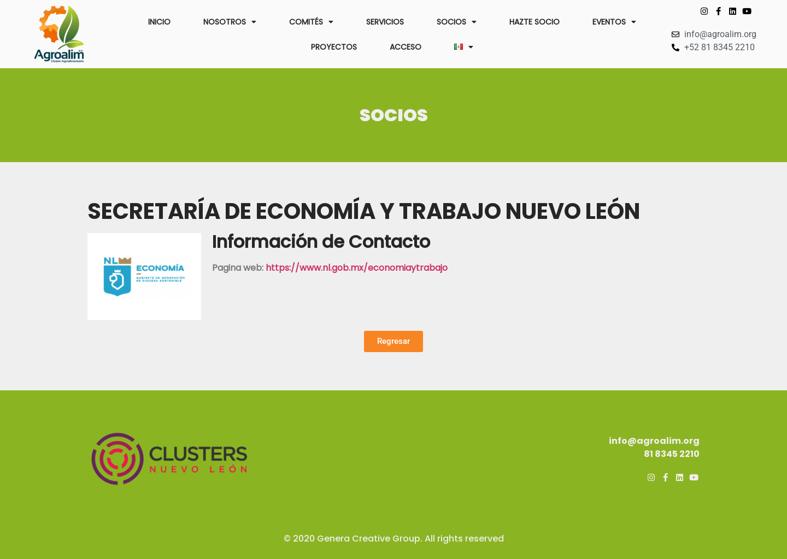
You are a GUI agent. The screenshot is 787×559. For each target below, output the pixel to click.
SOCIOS (457, 22)
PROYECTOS (334, 46)
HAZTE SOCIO (534, 21)
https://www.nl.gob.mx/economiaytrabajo (357, 267)
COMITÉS (311, 22)
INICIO (159, 21)
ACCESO (405, 46)
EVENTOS (614, 22)
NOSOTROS (229, 22)
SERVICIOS (385, 21)
